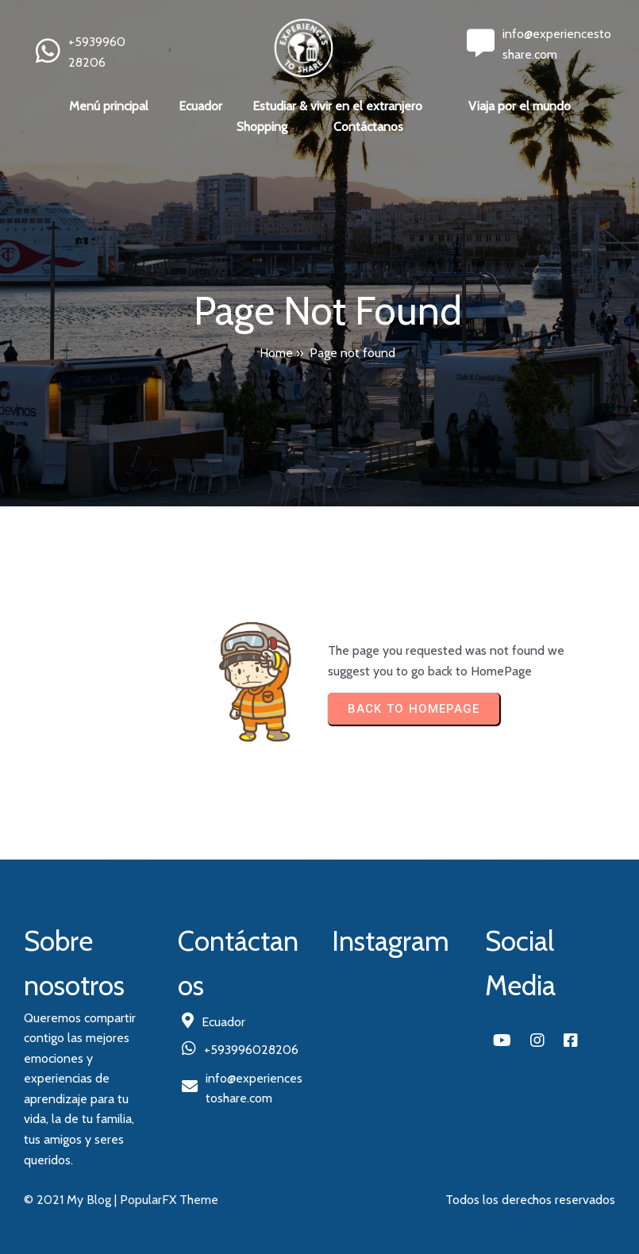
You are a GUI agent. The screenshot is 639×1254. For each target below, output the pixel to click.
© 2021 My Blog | (72, 1199)
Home (276, 352)
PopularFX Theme (169, 1199)
